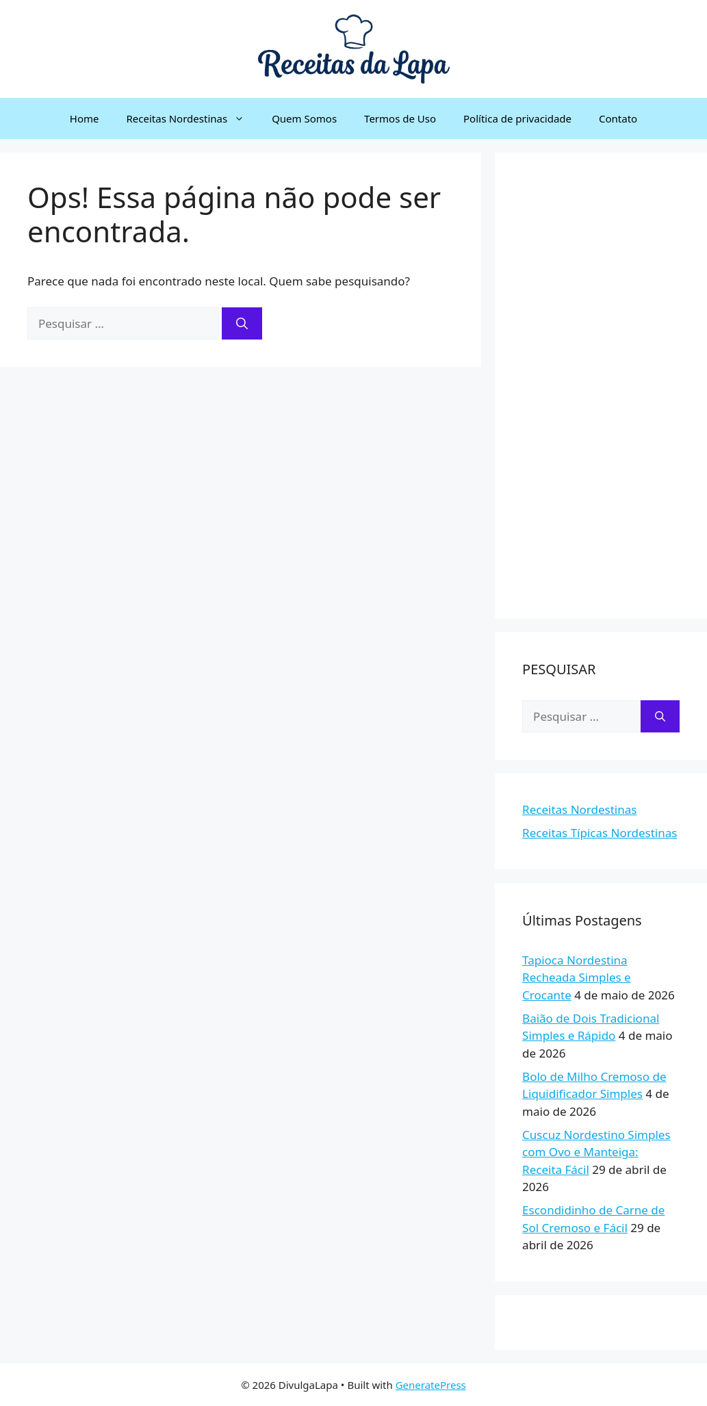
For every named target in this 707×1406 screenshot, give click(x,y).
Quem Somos (304, 118)
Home (84, 118)
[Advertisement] (601, 385)
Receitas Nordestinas (192, 118)
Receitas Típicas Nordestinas (599, 833)
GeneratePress (431, 1385)
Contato (618, 118)
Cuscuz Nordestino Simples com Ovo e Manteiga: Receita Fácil (596, 1152)
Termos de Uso (400, 118)
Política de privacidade (517, 118)
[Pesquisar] (242, 323)
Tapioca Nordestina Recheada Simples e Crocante (576, 977)
